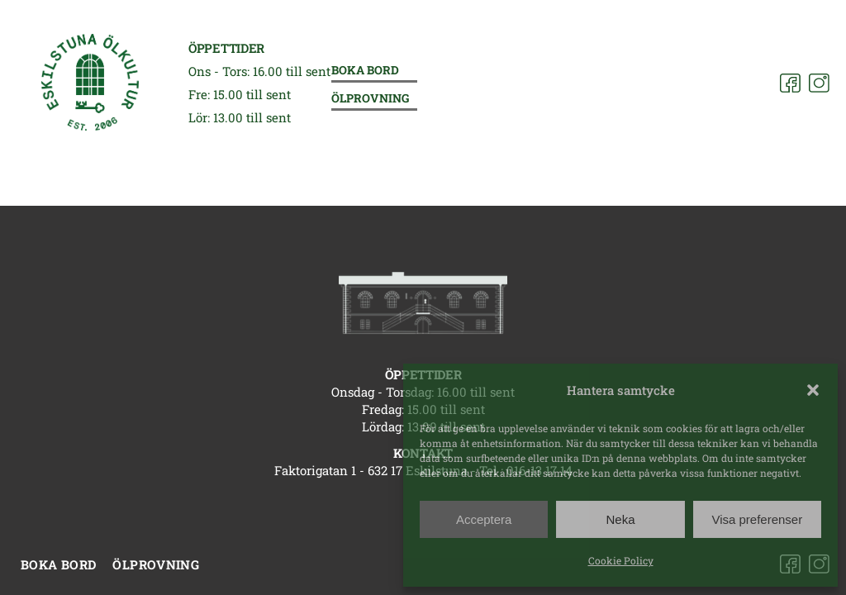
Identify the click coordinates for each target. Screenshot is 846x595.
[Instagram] (819, 83)
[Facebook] (790, 83)
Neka (620, 519)
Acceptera (484, 519)
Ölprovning (370, 99)
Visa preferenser (756, 519)
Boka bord (365, 71)
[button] (813, 390)
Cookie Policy (621, 560)
